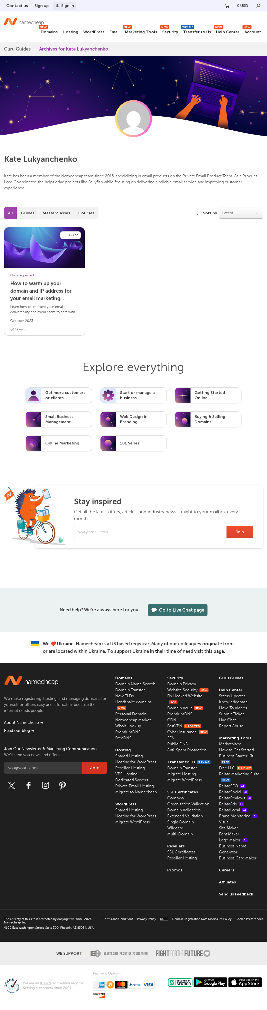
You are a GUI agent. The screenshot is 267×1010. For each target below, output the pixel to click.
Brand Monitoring (238, 816)
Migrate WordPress (132, 822)
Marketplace (230, 744)
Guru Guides (231, 678)
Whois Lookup (128, 726)
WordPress (93, 32)
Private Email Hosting (134, 786)
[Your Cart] (227, 6)
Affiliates (227, 882)
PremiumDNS (127, 732)
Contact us (17, 5)
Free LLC (235, 768)
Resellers (176, 846)
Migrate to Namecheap (136, 792)
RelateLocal (233, 810)
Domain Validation (183, 810)
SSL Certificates (182, 792)
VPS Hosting (126, 774)
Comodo (175, 798)
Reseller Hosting (130, 768)
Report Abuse (231, 726)
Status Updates (232, 696)
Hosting (70, 32)
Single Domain (180, 822)
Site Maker (228, 828)
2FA (170, 738)
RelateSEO (232, 786)
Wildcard (175, 828)
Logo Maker (233, 840)
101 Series (130, 443)
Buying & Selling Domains (209, 419)
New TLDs (124, 696)
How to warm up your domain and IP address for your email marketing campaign (41, 291)
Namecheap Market (133, 720)
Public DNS (177, 744)
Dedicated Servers (131, 780)
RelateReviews (235, 798)
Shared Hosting (129, 756)
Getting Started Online (209, 395)
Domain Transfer (130, 690)
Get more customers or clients (65, 395)
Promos (174, 870)
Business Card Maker (237, 858)
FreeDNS (123, 738)
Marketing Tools (140, 31)
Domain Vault (185, 708)
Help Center (227, 31)
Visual (224, 822)
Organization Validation (188, 804)
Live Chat (227, 720)
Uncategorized (22, 275)
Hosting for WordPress (135, 762)
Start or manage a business (137, 395)
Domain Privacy (181, 684)
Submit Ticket (231, 714)
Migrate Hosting (181, 774)
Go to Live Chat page (177, 610)
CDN (171, 720)
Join (240, 532)
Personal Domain (130, 714)
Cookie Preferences (249, 919)
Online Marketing (62, 443)
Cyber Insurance (187, 732)
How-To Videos (233, 708)
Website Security (187, 690)
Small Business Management (59, 419)
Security (169, 31)
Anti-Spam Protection (186, 750)
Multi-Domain (180, 834)
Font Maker (229, 834)
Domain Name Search (135, 684)
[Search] (258, 6)
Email (115, 32)
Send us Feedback (236, 894)
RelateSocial (233, 792)
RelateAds (231, 804)
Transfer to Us (196, 31)
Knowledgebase (233, 702)
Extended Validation (185, 816)
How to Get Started (236, 750)
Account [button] (251, 31)
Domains (48, 31)
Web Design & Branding (133, 419)
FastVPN (184, 726)
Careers (226, 870)
